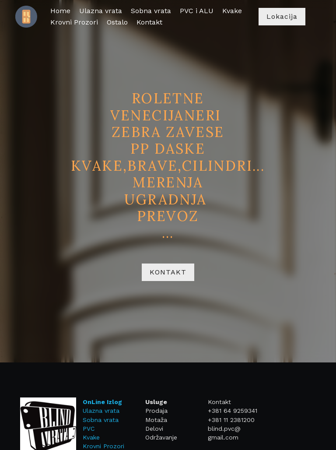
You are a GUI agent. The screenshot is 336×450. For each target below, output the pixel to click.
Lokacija (282, 16)
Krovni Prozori (97, 446)
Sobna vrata (94, 419)
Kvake (84, 437)
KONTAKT (168, 272)
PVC (82, 428)
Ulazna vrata (94, 410)
